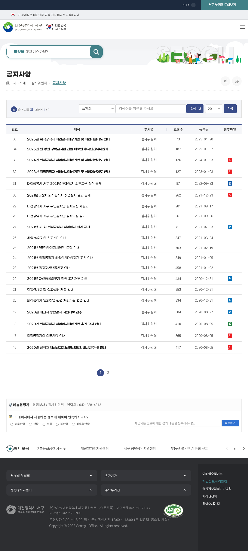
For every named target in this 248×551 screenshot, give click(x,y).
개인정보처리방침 (214, 481)
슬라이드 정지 (235, 448)
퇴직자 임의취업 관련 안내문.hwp (230, 300)
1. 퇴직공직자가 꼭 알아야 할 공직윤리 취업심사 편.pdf (230, 171)
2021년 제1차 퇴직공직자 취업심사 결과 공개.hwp (230, 227)
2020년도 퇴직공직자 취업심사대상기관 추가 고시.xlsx (230, 324)
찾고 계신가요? (31, 52)
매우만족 (17, 424)
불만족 (62, 424)
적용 (230, 108)
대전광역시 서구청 (25, 27)
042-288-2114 (138, 508)
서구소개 (19, 82)
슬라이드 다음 (243, 448)
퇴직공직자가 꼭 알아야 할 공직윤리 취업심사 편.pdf (230, 160)
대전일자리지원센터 (95, 448)
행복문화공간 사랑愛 (51, 448)
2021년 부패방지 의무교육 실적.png (230, 183)
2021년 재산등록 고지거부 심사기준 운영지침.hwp (230, 278)
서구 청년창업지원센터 (140, 448)
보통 (47, 424)
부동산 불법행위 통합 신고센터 (192, 448)
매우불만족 (81, 424)
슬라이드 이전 (226, 448)
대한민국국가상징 (60, 27)
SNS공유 (225, 81)
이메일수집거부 (212, 473)
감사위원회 (39, 82)
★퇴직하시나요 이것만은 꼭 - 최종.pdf (230, 335)
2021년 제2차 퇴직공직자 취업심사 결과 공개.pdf (230, 195)
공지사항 (59, 82)
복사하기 (237, 81)
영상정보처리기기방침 (216, 488)
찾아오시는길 (211, 503)
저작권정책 (209, 496)
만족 (34, 424)
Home (8, 83)
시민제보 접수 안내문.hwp (230, 312)
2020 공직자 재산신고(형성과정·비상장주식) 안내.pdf (230, 347)
